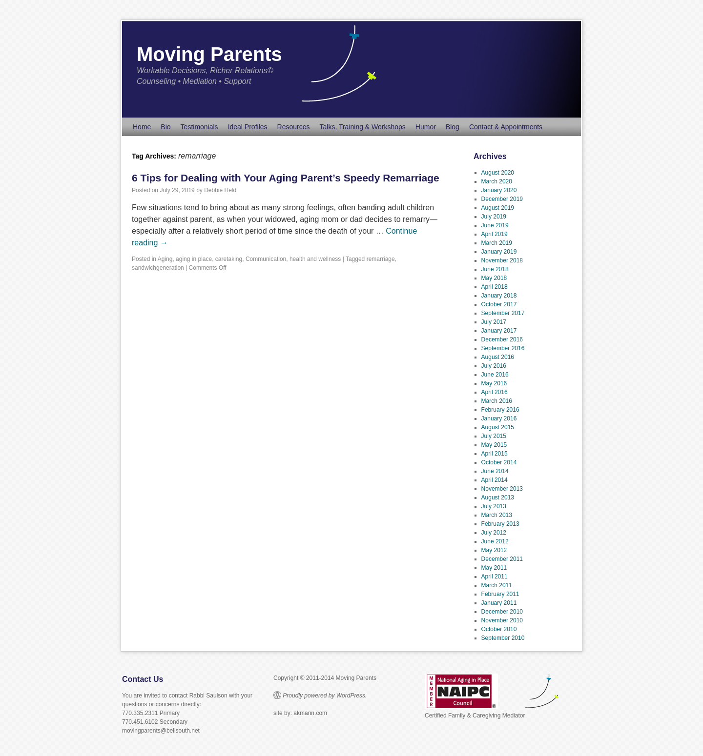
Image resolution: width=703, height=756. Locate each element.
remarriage (381, 259)
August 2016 (497, 357)
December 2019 (502, 199)
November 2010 (502, 620)
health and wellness (315, 259)
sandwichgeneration (158, 267)
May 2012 (494, 550)
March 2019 (496, 242)
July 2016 (493, 365)
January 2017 (499, 330)
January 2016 (499, 418)
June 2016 (495, 374)
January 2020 (499, 190)
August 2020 (497, 172)
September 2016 (503, 348)
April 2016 (494, 392)
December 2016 (502, 339)
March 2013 (496, 515)
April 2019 (494, 234)
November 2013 (502, 488)
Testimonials (199, 127)
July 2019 (493, 216)
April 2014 (494, 480)
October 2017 (499, 304)
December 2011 (502, 559)
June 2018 (495, 269)
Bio (165, 127)
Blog (452, 127)
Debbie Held (220, 190)
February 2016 (500, 409)
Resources (293, 127)
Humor (425, 127)
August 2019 (497, 207)
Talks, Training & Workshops (362, 127)
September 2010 (503, 638)
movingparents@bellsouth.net (161, 730)
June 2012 (495, 541)
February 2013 (500, 523)
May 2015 (494, 444)
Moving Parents (209, 54)
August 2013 (497, 497)
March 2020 (496, 181)
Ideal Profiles (248, 127)
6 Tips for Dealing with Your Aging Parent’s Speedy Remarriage (285, 177)
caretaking (228, 259)
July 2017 (493, 321)
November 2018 (502, 260)
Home (142, 127)
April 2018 (494, 286)
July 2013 (493, 506)
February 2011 (500, 594)
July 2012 (493, 532)
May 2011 (494, 567)
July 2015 (493, 436)
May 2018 (494, 278)
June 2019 (495, 225)
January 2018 (499, 295)
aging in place (194, 259)
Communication (266, 259)
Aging (165, 259)
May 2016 (494, 383)
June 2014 (495, 471)
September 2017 (503, 313)
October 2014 (499, 462)
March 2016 (496, 401)
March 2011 (496, 585)
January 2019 (499, 251)
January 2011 (499, 602)
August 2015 (497, 427)
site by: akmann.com (300, 713)
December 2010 (502, 611)
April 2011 (494, 576)
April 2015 (494, 453)
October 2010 (499, 629)
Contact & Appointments (505, 127)
